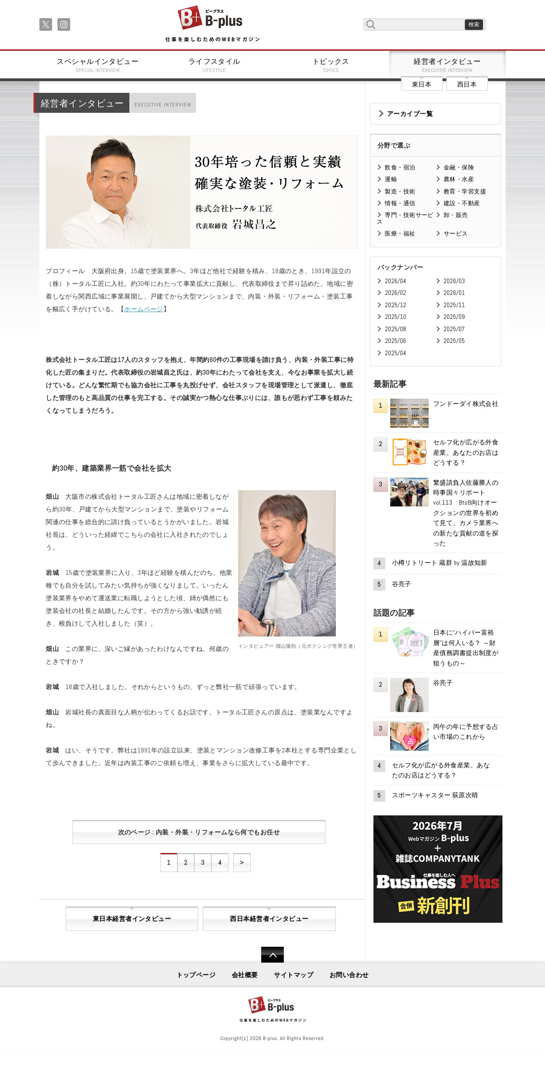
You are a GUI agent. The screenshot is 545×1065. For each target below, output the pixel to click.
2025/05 (454, 341)
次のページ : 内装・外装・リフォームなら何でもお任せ (199, 832)
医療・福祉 (400, 233)
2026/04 (395, 281)
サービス (456, 233)
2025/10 (395, 317)
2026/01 (454, 293)
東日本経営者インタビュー (132, 919)
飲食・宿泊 (400, 167)
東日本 (421, 84)
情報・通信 (400, 203)
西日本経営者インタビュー (269, 919)
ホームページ (143, 309)
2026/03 (454, 281)
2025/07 (454, 329)
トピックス (330, 65)
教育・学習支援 (465, 191)
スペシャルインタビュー (97, 65)
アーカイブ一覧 (410, 114)
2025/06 (395, 341)
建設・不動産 (462, 203)
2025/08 (395, 329)
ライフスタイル (214, 65)
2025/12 (395, 305)
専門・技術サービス (405, 218)
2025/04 (395, 353)
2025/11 (454, 305)
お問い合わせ (349, 975)
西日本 (467, 84)
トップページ (196, 975)
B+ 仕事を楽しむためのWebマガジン (212, 24)
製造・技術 (400, 191)
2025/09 (454, 317)
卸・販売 (456, 215)
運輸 (391, 179)
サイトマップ (293, 975)
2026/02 (395, 293)
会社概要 (245, 975)
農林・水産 (459, 179)
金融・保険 (459, 167)
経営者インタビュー (447, 65)
